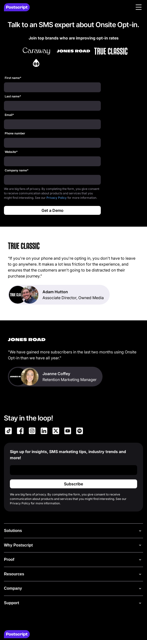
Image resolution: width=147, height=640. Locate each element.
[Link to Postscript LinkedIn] (44, 431)
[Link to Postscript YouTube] (67, 431)
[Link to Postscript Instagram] (32, 431)
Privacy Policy (56, 198)
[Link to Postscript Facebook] (20, 431)
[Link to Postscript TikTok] (8, 431)
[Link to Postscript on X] (55, 431)
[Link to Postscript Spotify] (79, 431)
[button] (138, 7)
